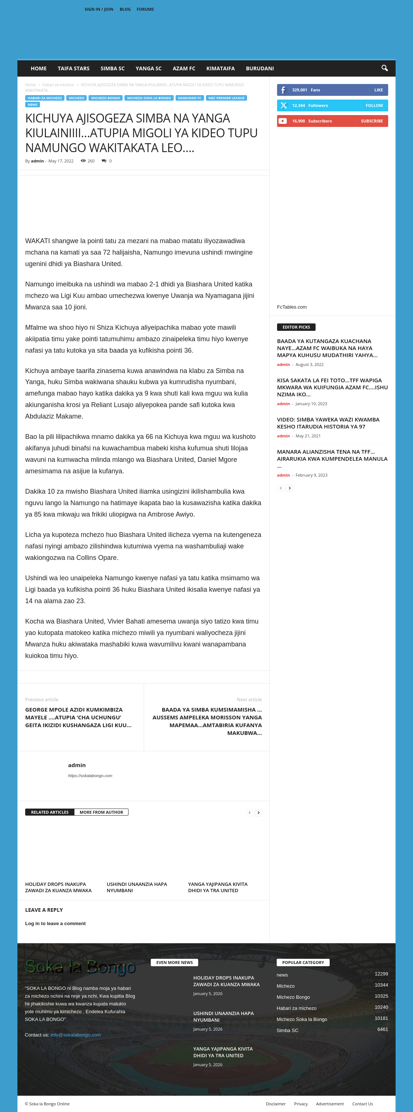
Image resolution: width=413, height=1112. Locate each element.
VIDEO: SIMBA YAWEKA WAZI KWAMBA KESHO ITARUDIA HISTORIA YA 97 (328, 423)
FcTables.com (292, 307)
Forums (145, 9)
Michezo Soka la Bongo (149, 97)
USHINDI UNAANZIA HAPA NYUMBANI (137, 887)
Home (39, 68)
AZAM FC (184, 68)
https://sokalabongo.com (90, 775)
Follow (374, 105)
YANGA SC (149, 68)
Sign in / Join (99, 9)
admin (37, 161)
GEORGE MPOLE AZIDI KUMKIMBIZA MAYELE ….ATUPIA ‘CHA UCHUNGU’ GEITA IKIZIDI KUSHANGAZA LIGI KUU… (78, 717)
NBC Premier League (227, 97)
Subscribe (372, 121)
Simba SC (288, 1030)
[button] (384, 68)
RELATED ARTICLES (50, 812)
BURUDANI (260, 68)
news (32, 104)
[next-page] (258, 812)
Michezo (76, 97)
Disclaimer (276, 1103)
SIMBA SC (113, 68)
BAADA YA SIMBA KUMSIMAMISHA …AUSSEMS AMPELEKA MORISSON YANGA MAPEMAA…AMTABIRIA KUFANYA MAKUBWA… (207, 721)
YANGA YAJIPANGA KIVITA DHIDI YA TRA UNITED (217, 887)
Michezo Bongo (105, 97)
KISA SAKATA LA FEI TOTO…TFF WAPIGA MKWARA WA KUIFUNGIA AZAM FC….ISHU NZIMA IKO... (332, 387)
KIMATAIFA (220, 68)
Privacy (300, 1103)
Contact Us (362, 1103)
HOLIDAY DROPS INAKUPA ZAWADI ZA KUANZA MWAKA (58, 887)
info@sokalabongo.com (75, 1035)
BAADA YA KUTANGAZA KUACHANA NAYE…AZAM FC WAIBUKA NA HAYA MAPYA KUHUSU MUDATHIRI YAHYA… (327, 348)
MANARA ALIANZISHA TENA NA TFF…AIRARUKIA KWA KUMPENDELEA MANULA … (332, 458)
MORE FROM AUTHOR (101, 812)
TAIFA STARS (74, 68)
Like (378, 90)
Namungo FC (189, 97)
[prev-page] (249, 812)
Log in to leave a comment (55, 923)
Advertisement (330, 1103)
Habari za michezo (58, 84)
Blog (125, 9)
